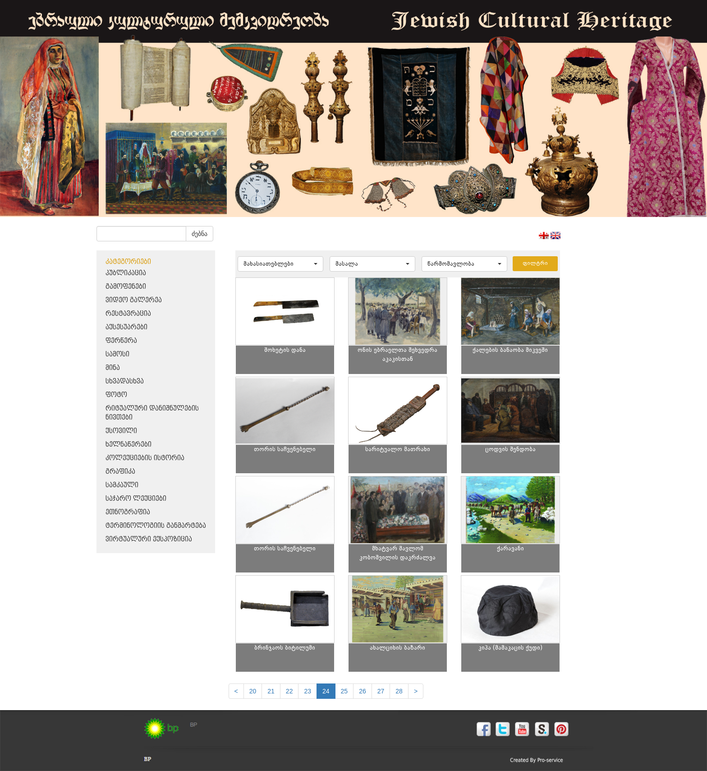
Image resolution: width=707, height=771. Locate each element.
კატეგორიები (128, 262)
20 (253, 691)
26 (362, 691)
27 (381, 691)
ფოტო (116, 395)
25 (344, 691)
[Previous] (236, 691)
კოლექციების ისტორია (145, 458)
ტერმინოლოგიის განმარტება (156, 526)
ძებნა (199, 233)
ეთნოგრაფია (128, 512)
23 (307, 691)
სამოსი (117, 354)
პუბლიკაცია (126, 273)
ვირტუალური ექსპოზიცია (149, 539)
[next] (415, 691)
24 (326, 691)
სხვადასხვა (125, 381)
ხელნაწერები (129, 444)
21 (271, 691)
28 (399, 691)
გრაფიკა (120, 472)
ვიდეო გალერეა (134, 300)
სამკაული (122, 485)
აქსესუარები (126, 327)
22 (289, 691)
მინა (113, 368)
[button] (280, 264)
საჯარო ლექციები (136, 499)
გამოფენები (126, 287)
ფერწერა (121, 341)
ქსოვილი (121, 431)
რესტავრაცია (128, 314)
